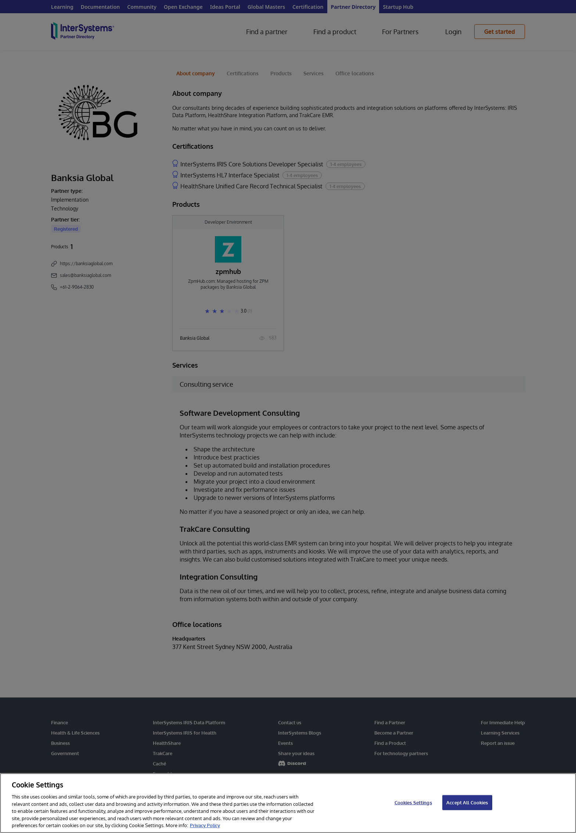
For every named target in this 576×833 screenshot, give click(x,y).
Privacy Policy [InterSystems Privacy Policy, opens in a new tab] (205, 825)
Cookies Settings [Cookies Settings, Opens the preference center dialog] (413, 802)
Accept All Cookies (467, 802)
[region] (288, 803)
